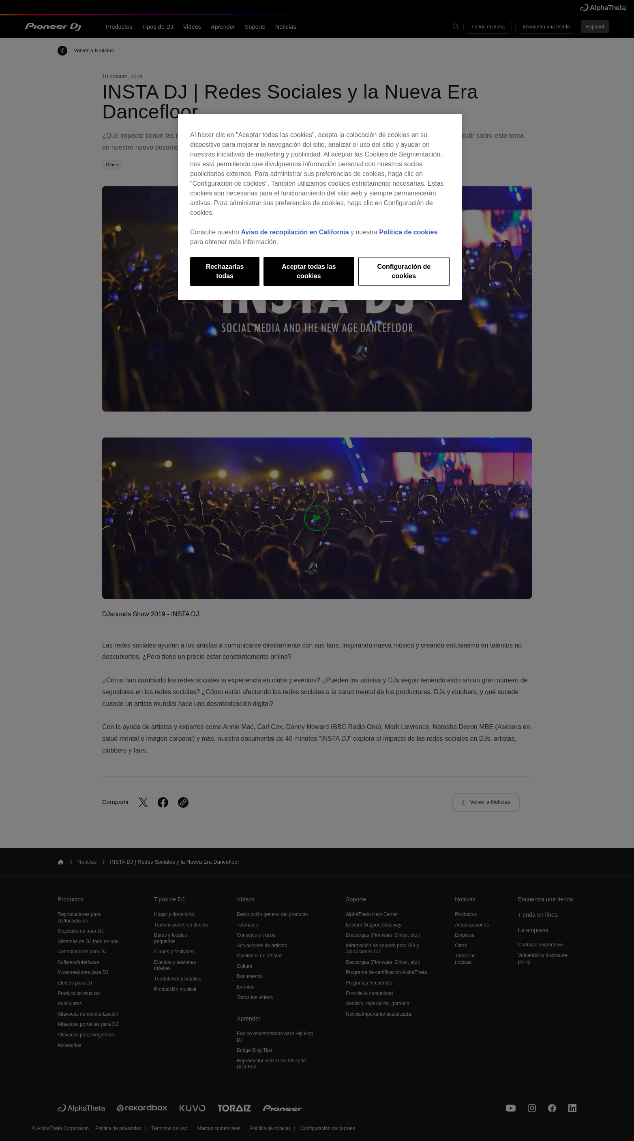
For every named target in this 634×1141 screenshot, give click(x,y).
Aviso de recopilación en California (295, 232)
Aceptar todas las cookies (309, 271)
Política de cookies (408, 232)
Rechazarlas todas (225, 271)
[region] (320, 207)
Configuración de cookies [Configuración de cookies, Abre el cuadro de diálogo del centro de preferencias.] (404, 271)
